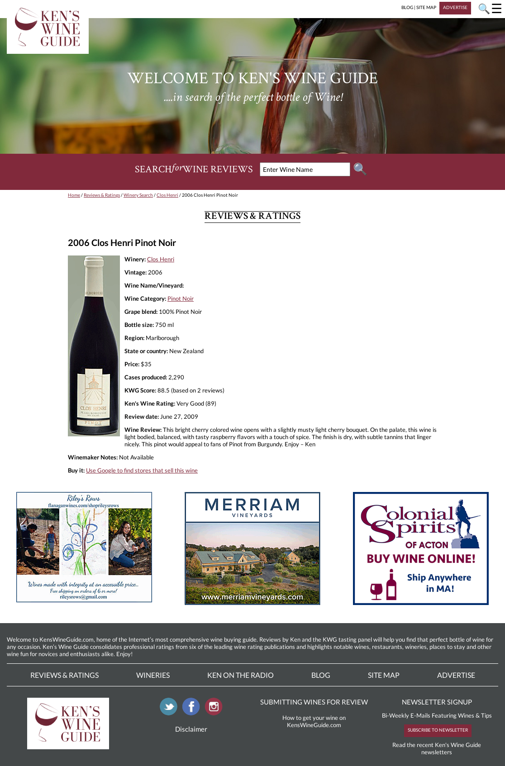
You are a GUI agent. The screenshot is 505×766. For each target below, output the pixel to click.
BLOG (407, 7)
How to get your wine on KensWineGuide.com (314, 721)
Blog (320, 675)
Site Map (384, 675)
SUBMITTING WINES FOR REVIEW (314, 702)
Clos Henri (167, 195)
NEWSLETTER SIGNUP (437, 702)
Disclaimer (191, 729)
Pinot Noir (180, 298)
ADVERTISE (455, 7)
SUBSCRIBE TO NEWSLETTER (438, 730)
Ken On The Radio (240, 675)
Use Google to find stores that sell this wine (142, 470)
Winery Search (138, 195)
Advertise (456, 675)
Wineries (153, 675)
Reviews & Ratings (102, 195)
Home (74, 195)
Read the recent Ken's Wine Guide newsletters (436, 748)
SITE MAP (426, 7)
